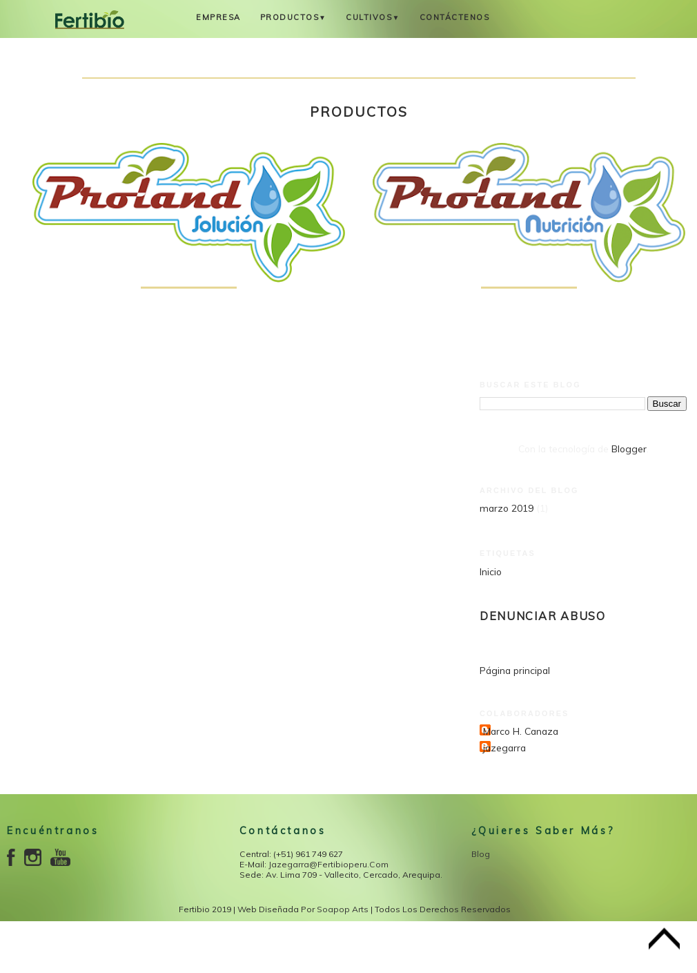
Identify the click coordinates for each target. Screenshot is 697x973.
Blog (480, 854)
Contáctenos (455, 17)
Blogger (629, 448)
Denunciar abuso (542, 616)
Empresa (218, 17)
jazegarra (504, 747)
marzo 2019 (506, 508)
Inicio (491, 571)
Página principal (515, 670)
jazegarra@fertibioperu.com (328, 864)
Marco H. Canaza (520, 731)
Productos (293, 17)
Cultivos (373, 17)
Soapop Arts (343, 909)
